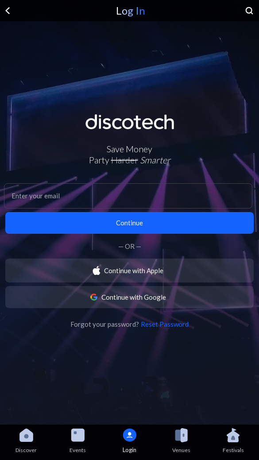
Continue (129, 223)
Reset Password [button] (165, 324)
